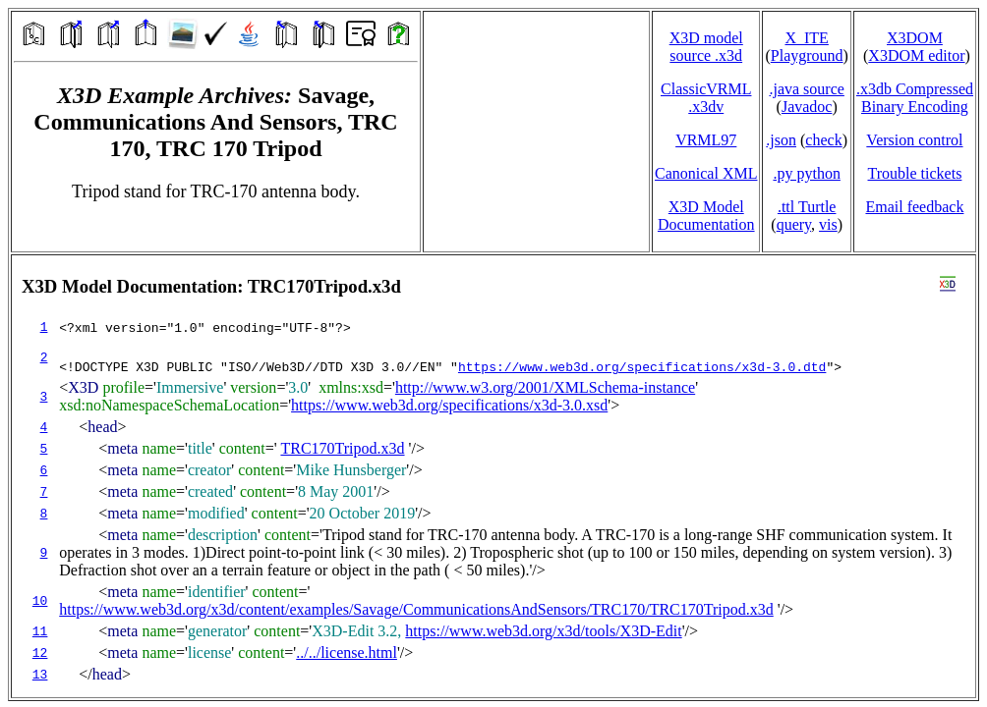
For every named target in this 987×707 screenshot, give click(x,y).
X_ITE (806, 37)
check (823, 140)
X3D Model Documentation (706, 215)
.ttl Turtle (807, 206)
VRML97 (705, 140)
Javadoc (807, 106)
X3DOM (915, 37)
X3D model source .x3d (706, 46)
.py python (806, 173)
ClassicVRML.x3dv (706, 98)
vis (828, 224)
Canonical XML (706, 173)
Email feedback (914, 206)
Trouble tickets (915, 173)
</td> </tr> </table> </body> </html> (493, 476)
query (794, 224)
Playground (807, 55)
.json (781, 140)
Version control (914, 140)
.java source (806, 89)
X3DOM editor (916, 55)
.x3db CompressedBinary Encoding (914, 98)
